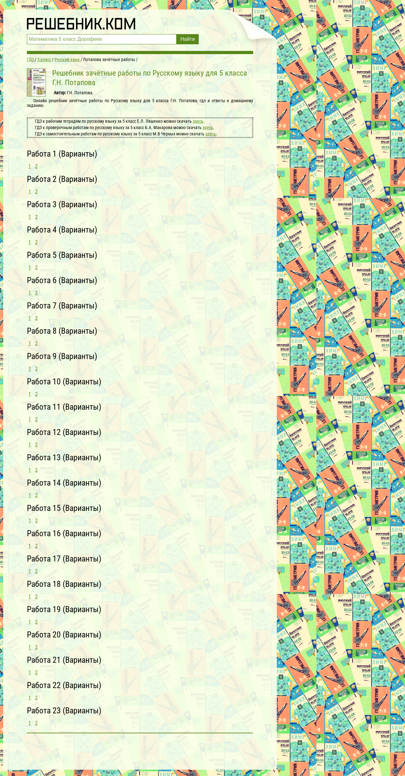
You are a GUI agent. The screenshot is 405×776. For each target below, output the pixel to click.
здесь (198, 121)
